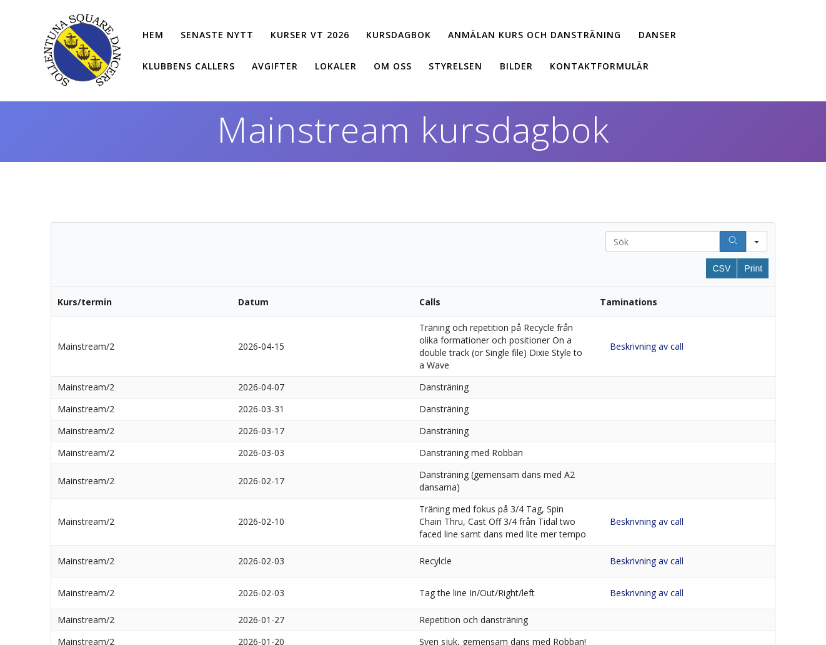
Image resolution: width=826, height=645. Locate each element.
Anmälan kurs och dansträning (534, 35)
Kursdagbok (398, 35)
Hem (153, 35)
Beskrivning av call (647, 346)
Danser (658, 35)
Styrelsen (455, 66)
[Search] (733, 241)
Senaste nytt (217, 35)
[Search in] (756, 241)
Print (753, 268)
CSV (722, 268)
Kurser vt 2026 (310, 35)
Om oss (393, 66)
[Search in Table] (662, 241)
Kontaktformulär (599, 66)
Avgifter (275, 66)
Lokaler (336, 66)
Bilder (516, 66)
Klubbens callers (188, 66)
